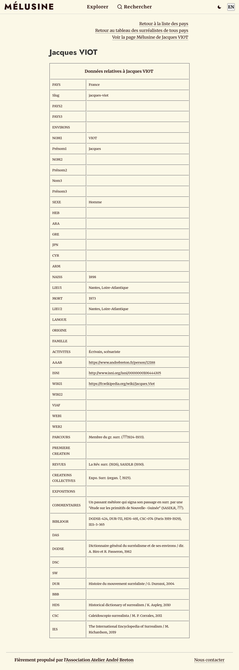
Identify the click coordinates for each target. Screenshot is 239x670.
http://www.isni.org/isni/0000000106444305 (125, 373)
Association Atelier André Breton (100, 660)
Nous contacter (209, 660)
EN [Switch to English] (231, 7)
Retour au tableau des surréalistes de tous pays (141, 30)
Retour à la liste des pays (163, 23)
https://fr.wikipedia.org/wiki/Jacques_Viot (122, 384)
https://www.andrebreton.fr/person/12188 (122, 362)
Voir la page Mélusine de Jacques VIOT (150, 37)
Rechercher (134, 7)
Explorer (98, 7)
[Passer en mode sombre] (219, 7)
